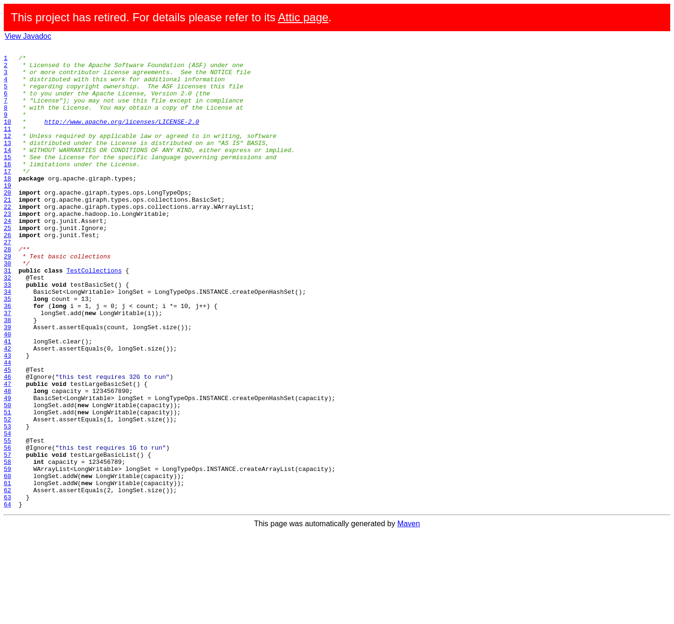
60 (7, 562)
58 (7, 545)
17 (7, 196)
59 (7, 553)
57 (7, 536)
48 (7, 460)
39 (7, 383)
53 (7, 502)
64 (7, 596)
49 (7, 468)
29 (7, 298)
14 (7, 171)
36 (7, 358)
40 (7, 392)
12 (7, 154)
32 (7, 324)
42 (7, 409)
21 (7, 230)
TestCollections (94, 315)
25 (7, 264)
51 (7, 485)
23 (7, 247)
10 (7, 137)
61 (7, 570)
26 (7, 273)
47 (7, 451)
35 (7, 349)
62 (7, 579)
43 (7, 417)
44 (7, 426)
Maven (408, 616)
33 (7, 332)
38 (7, 375)
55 (7, 519)
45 (7, 434)
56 (7, 528)
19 (7, 213)
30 (7, 307)
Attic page (303, 17)
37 (7, 366)
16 (7, 188)
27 (7, 281)
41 (7, 400)
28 (7, 290)
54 (7, 511)
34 (7, 341)
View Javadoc (28, 36)
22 (7, 239)
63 (7, 587)
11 (7, 145)
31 (7, 315)
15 (7, 179)
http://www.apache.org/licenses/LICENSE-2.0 (121, 137)
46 (7, 443)
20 (7, 222)
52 (7, 494)
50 (7, 477)
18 (7, 205)
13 (7, 162)
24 (7, 256)
